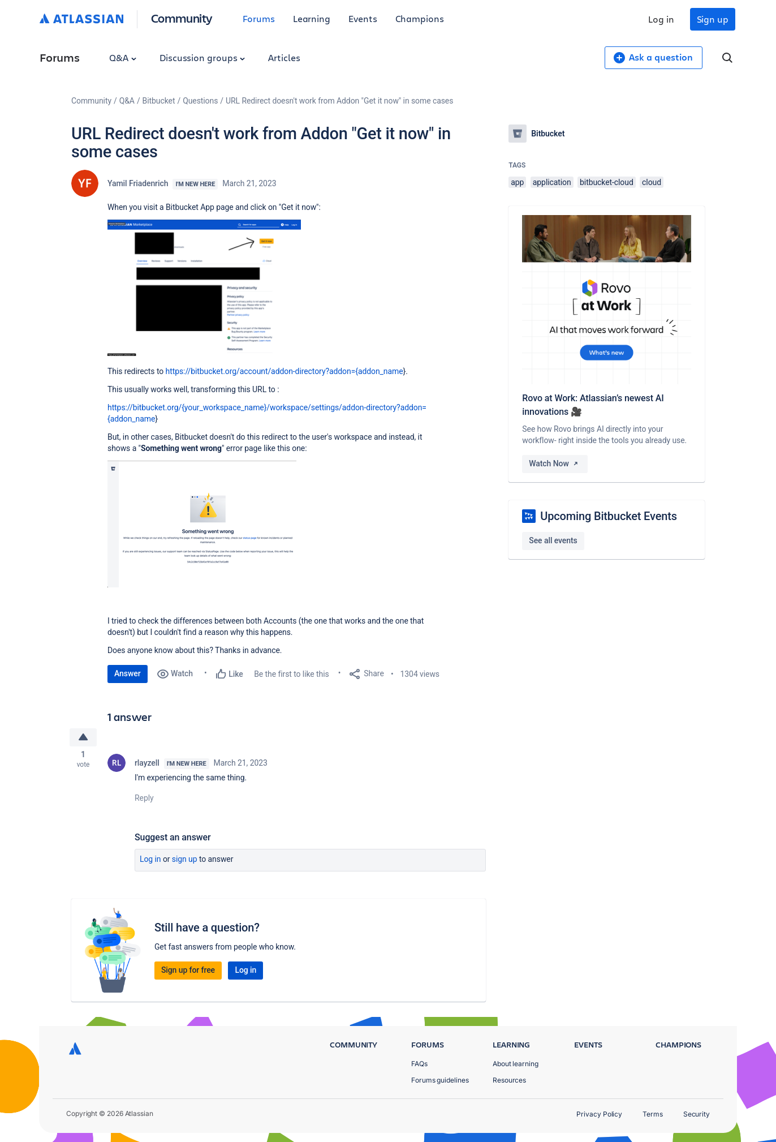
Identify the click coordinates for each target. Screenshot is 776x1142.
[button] (204, 288)
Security (696, 1114)
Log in (661, 19)
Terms (653, 1114)
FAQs (419, 1063)
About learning (515, 1063)
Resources (509, 1080)
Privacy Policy (599, 1114)
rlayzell (147, 764)
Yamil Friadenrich (137, 183)
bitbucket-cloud (606, 182)
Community (182, 18)
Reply (144, 799)
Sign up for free (188, 971)
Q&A (122, 57)
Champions (419, 18)
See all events (553, 540)
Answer (127, 673)
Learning (311, 18)
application (552, 182)
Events (362, 18)
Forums (259, 18)
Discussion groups (202, 57)
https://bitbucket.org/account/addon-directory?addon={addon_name (284, 371)
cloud (651, 182)
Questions (200, 100)
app (517, 182)
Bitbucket (159, 100)
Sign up (712, 19)
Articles (284, 57)
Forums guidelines (440, 1080)
